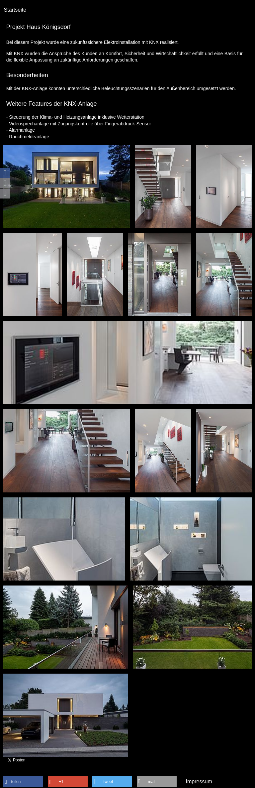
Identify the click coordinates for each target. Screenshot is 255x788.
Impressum (199, 781)
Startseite (15, 10)
